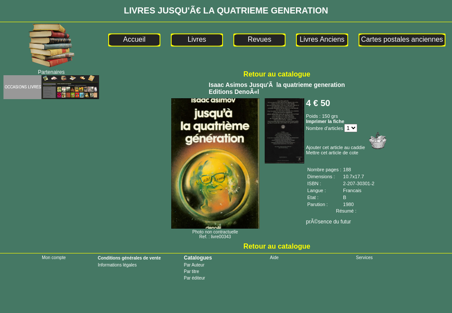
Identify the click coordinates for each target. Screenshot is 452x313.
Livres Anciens (321, 39)
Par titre (191, 271)
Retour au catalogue (276, 74)
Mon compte (54, 257)
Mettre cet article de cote (332, 152)
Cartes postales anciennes (402, 39)
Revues (259, 39)
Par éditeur (194, 278)
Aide (274, 257)
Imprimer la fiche (325, 121)
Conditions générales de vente (129, 258)
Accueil (134, 39)
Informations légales (117, 265)
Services (364, 257)
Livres (197, 39)
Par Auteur (194, 265)
